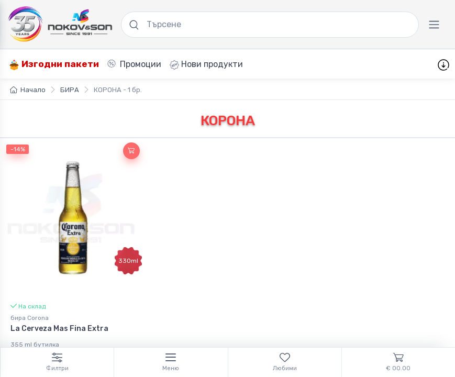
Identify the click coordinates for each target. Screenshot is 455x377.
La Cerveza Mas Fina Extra (59, 328)
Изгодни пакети (54, 64)
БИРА (69, 90)
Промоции (134, 64)
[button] (131, 150)
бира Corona (29, 317)
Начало (28, 90)
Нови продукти (206, 64)
